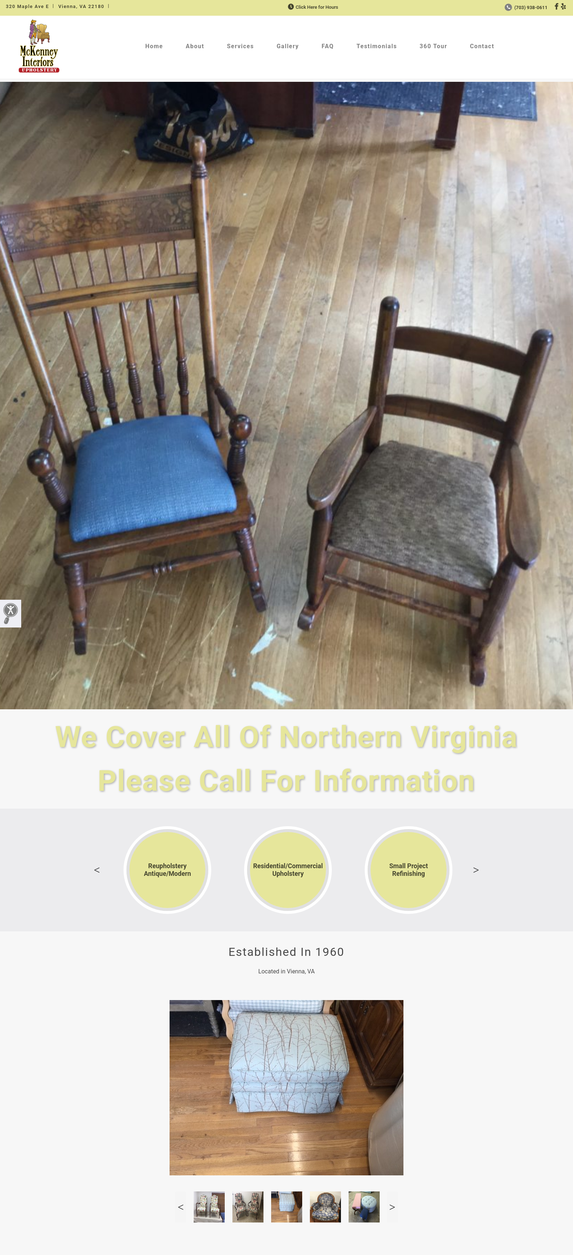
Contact (482, 46)
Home (154, 46)
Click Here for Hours (312, 7)
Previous (96, 870)
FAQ (328, 46)
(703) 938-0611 (526, 7)
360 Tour (433, 46)
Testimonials (377, 46)
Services (240, 46)
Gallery (288, 46)
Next (476, 870)
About (195, 46)
